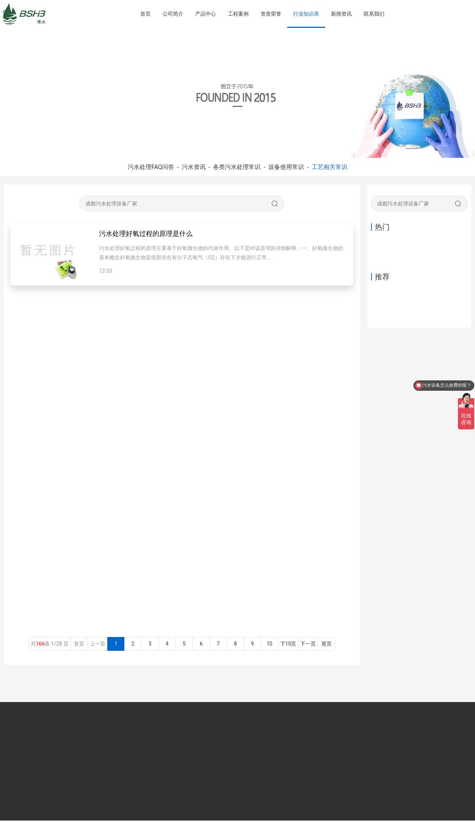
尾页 (326, 645)
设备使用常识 (286, 166)
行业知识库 (306, 14)
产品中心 (205, 14)
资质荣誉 (271, 14)
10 (269, 645)
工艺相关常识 (329, 166)
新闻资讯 (341, 14)
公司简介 (173, 14)
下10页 (288, 645)
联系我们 (374, 14)
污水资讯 (194, 166)
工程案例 (238, 14)
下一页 (308, 645)
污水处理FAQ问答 (151, 166)
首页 (145, 14)
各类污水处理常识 (237, 166)
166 (40, 645)
